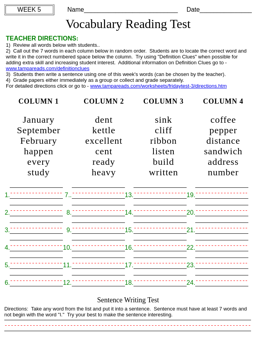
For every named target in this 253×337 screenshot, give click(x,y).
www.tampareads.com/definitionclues (47, 68)
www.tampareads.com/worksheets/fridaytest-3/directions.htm (158, 86)
